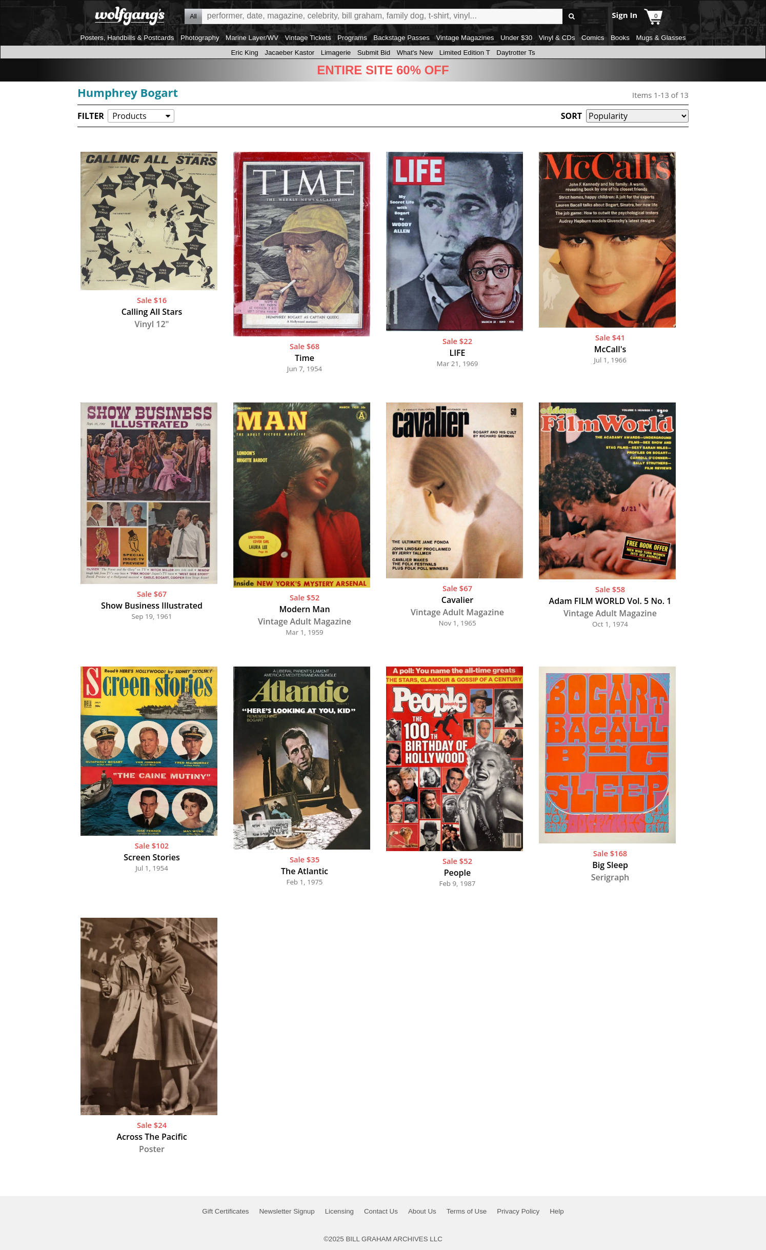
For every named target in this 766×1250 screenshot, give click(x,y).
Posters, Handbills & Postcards (127, 38)
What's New (415, 52)
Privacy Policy (518, 1211)
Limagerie (336, 52)
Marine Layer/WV (252, 38)
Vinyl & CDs (557, 38)
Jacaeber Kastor (289, 52)
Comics (592, 38)
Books (620, 38)
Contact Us (381, 1211)
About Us (422, 1211)
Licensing (339, 1211)
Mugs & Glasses (661, 38)
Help (556, 1211)
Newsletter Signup (286, 1211)
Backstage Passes (401, 38)
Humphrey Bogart (127, 92)
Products (129, 116)
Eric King (244, 52)
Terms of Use (467, 1211)
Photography (199, 38)
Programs (352, 38)
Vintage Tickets (308, 38)
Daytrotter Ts (515, 52)
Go (571, 17)
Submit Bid (373, 52)
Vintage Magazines (465, 38)
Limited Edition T (464, 52)
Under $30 (516, 38)
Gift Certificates (225, 1211)
